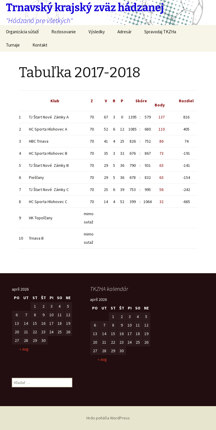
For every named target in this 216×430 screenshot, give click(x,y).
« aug (24, 349)
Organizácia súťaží (22, 31)
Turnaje (13, 45)
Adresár (124, 31)
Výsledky (97, 31)
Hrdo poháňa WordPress (108, 418)
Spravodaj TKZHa (160, 31)
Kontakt (40, 45)
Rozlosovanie (63, 31)
